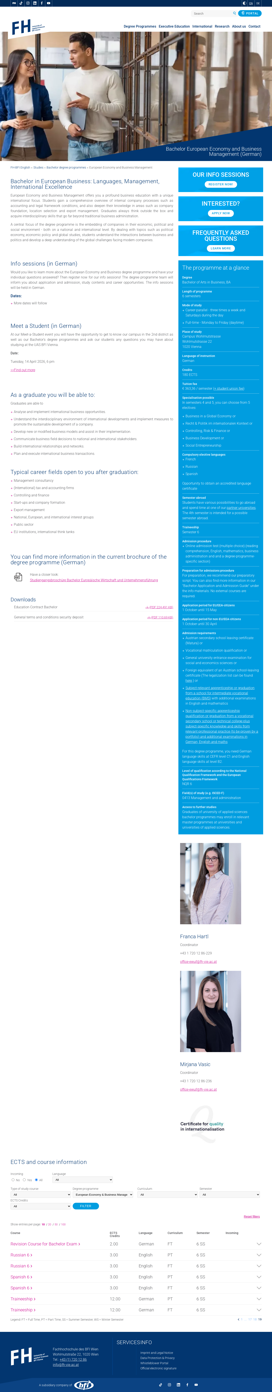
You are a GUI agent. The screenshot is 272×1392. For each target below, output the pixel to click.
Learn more (221, 248)
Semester (206, 1188)
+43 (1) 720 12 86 (73, 1360)
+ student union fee (228, 388)
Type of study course (24, 1188)
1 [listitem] (242, 1319)
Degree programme (85, 1188)
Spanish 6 (21, 1277)
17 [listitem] (250, 1319)
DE (258, 3)
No (18, 1180)
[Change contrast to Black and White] (244, 3)
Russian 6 (21, 1255)
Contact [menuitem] (254, 26)
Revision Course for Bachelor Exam (45, 1244)
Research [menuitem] (222, 26)
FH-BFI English (20, 167)
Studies (38, 167)
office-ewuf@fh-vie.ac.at (198, 962)
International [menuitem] (202, 26)
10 (44, 1224)
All (40, 1180)
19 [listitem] (260, 1319)
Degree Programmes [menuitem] (140, 26)
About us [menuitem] (239, 26)
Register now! (221, 184)
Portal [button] (250, 13)
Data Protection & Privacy (157, 1358)
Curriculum (144, 1188)
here (189, 681)
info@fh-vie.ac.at (66, 1365)
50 (56, 1224)
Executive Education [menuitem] (174, 26)
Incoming (17, 1174)
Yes (29, 1180)
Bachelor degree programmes (66, 167)
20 (50, 1224)
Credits (19, 1200)
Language (59, 1174)
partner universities (241, 508)
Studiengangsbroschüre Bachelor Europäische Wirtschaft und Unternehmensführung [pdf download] (94, 580)
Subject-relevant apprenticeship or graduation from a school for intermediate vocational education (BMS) (220, 693)
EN (251, 3)
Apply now (221, 213)
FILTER (85, 1206)
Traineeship (23, 1299)
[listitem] (238, 1319)
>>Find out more (23, 370)
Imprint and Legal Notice (156, 1352)
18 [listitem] (255, 1319)
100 (63, 1224)
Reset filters (252, 1216)
